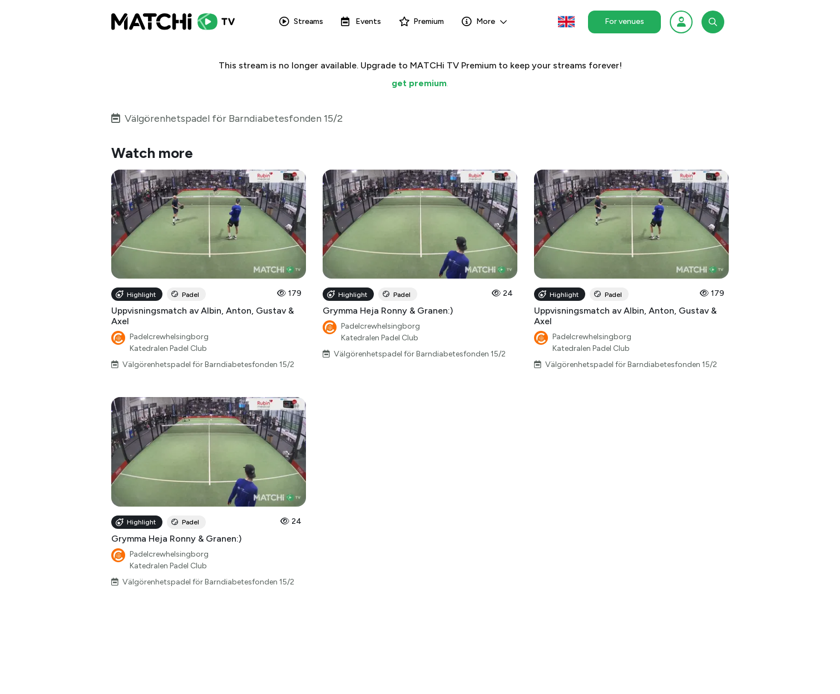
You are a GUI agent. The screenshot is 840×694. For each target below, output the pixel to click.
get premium (419, 83)
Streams (301, 21)
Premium (421, 21)
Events (361, 21)
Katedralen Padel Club (168, 348)
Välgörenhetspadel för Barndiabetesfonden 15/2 (234, 118)
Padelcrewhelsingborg (169, 336)
